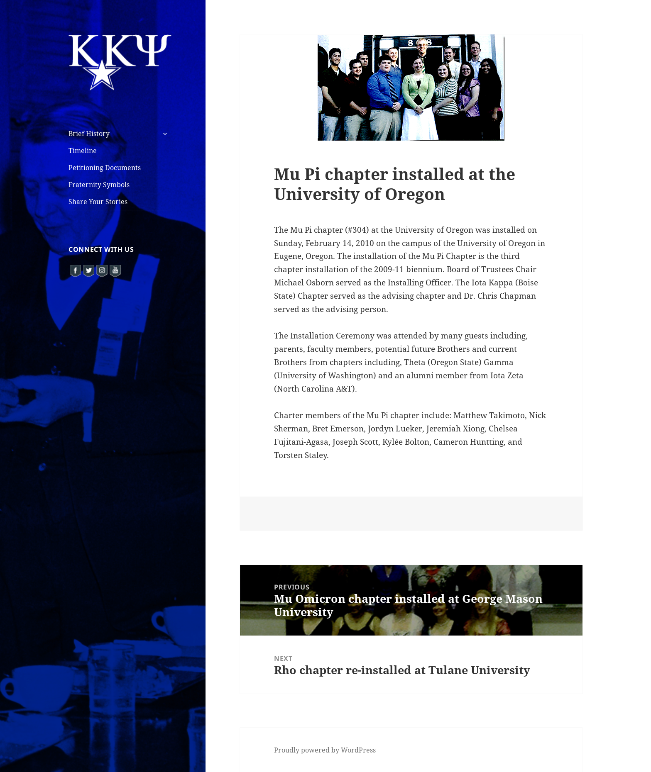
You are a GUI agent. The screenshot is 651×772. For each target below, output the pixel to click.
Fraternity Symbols (99, 184)
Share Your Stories (98, 201)
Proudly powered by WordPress (325, 750)
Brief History (89, 133)
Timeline (83, 150)
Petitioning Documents (105, 167)
